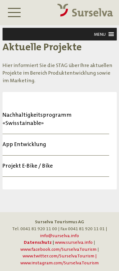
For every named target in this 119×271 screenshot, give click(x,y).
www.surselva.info (74, 242)
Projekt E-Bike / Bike (28, 165)
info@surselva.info (59, 236)
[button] (100, 34)
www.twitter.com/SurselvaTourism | (60, 256)
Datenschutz (38, 242)
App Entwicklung (24, 144)
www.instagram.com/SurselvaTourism (59, 263)
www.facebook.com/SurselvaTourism (58, 249)
